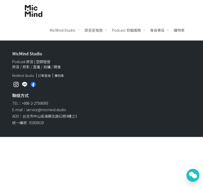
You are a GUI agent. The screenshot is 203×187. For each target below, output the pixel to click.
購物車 (179, 30)
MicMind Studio (62, 30)
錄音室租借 (94, 30)
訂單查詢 (44, 75)
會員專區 (157, 30)
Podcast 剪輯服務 (126, 30)
